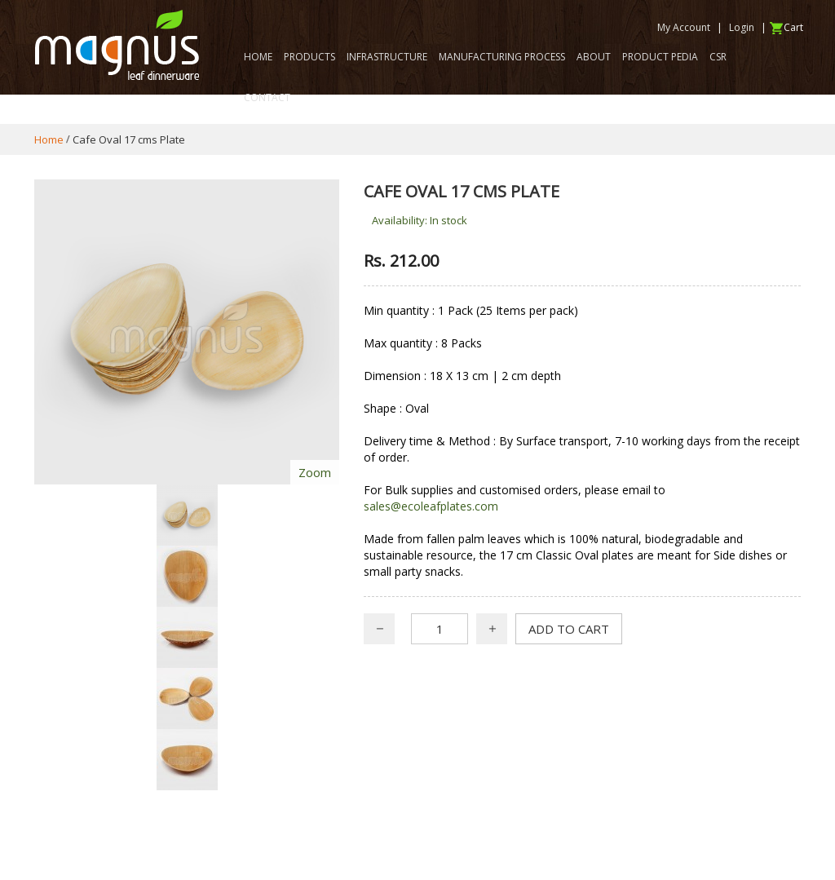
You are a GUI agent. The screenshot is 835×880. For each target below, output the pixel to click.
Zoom (314, 472)
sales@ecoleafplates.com (431, 506)
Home (49, 139)
